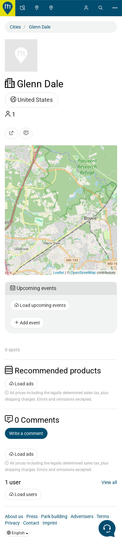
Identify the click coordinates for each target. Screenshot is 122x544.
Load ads (21, 383)
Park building (54, 516)
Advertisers (82, 516)
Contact (31, 523)
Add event (27, 322)
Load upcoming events (40, 305)
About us (14, 516)
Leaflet (58, 272)
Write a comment (26, 433)
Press (32, 516)
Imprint (50, 523)
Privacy (12, 523)
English (17, 533)
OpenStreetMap (83, 272)
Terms (103, 516)
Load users (23, 494)
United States (31, 99)
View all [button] (109, 482)
